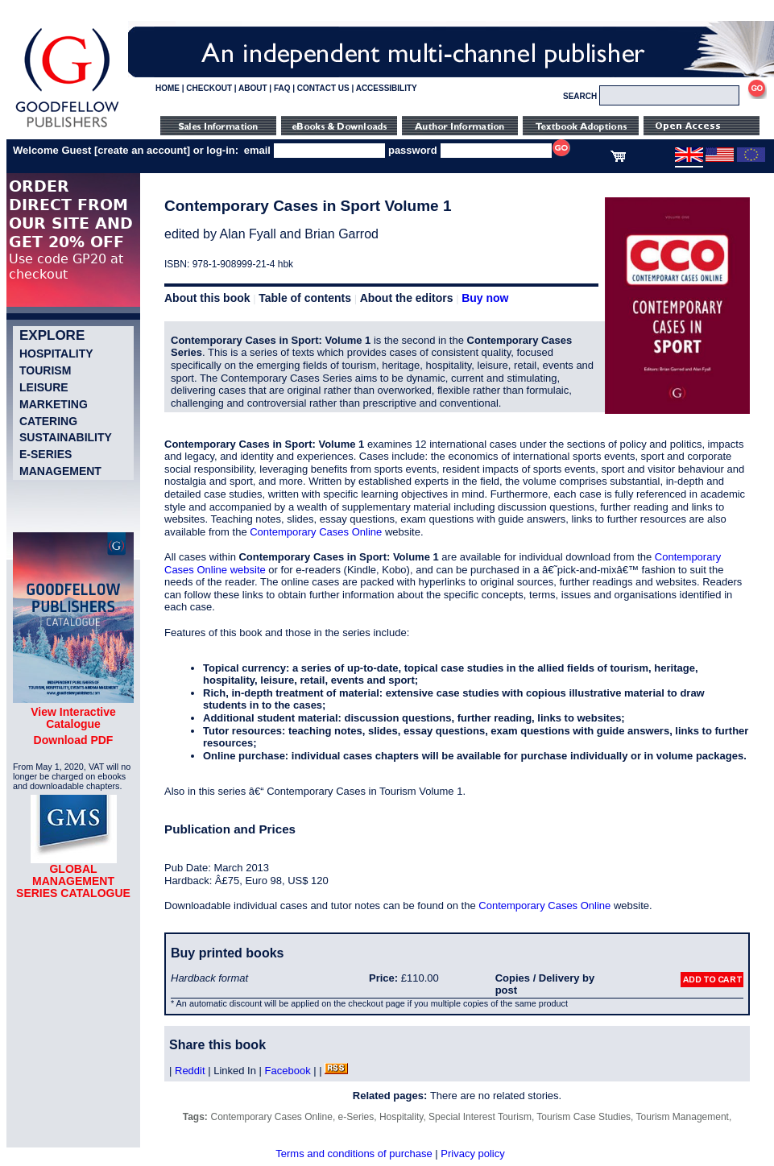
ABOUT (252, 88)
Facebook (288, 1071)
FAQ (282, 88)
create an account (142, 150)
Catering (48, 421)
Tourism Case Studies (583, 1117)
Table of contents (305, 298)
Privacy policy (472, 1153)
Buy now (485, 298)
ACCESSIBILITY (386, 88)
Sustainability (65, 437)
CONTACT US (323, 88)
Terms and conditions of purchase (353, 1153)
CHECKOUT (209, 88)
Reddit (190, 1071)
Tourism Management (682, 1117)
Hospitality (56, 353)
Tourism (45, 370)
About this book (207, 298)
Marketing (53, 404)
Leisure (43, 387)
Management (60, 471)
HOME (167, 88)
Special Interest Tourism (480, 1117)
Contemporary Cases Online (316, 532)
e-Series (45, 454)
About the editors (406, 298)
